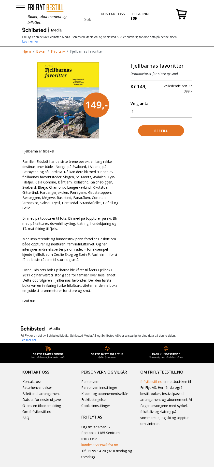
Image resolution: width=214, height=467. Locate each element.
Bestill (161, 130)
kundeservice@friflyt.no (99, 444)
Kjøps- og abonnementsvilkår (104, 393)
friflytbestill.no (151, 381)
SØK (133, 18)
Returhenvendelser (37, 387)
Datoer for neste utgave (41, 399)
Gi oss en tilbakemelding (41, 405)
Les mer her (30, 41)
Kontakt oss (32, 381)
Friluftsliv (58, 51)
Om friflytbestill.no (36, 411)
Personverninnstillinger (99, 387)
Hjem (26, 51)
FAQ (25, 417)
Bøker (41, 51)
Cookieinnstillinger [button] (95, 405)
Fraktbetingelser (94, 399)
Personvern (90, 381)
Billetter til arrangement (41, 393)
